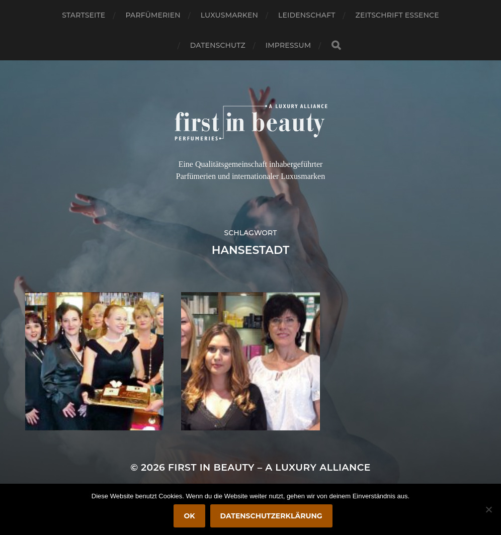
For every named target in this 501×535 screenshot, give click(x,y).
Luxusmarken (229, 15)
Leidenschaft (307, 15)
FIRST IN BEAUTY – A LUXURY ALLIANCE (269, 467)
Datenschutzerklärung (271, 515)
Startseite (83, 15)
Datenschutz (217, 45)
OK (189, 515)
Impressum (288, 45)
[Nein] (488, 509)
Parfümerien (152, 15)
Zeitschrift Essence (397, 15)
